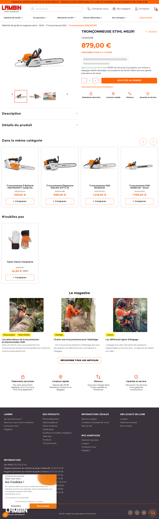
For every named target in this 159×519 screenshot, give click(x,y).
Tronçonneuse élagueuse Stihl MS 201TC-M (59, 187)
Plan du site (86, 426)
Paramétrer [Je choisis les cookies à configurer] (16, 506)
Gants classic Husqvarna (20, 262)
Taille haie (47, 436)
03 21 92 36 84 (57, 485)
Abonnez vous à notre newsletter (19, 422)
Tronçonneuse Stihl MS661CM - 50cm (139, 187)
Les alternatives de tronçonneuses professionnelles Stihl (20, 340)
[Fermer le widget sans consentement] (14, 476)
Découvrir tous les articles (79, 360)
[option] (20, 177)
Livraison (124, 419)
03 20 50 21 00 (20, 465)
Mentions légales (89, 419)
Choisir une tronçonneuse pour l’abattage (76, 339)
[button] (5, 515)
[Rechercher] (56, 8)
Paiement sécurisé (128, 422)
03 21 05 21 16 (60, 482)
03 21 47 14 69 (57, 478)
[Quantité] (89, 80)
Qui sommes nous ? (13, 419)
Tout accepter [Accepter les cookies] (43, 506)
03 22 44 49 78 (56, 471)
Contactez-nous (11, 426)
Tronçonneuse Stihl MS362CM (99, 187)
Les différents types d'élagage (122, 339)
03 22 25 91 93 (57, 468)
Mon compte (126, 426)
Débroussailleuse (50, 422)
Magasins (8, 429)
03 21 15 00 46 (56, 475)
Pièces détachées (51, 419)
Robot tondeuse (50, 426)
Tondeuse (47, 440)
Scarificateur (48, 429)
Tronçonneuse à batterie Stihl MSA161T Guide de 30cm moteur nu (20, 187)
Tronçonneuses (49, 443)
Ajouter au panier (129, 80)
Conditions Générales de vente (95, 422)
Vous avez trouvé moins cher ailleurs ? (97, 87)
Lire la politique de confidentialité (17, 498)
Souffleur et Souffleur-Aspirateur (57, 433)
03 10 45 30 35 (57, 492)
